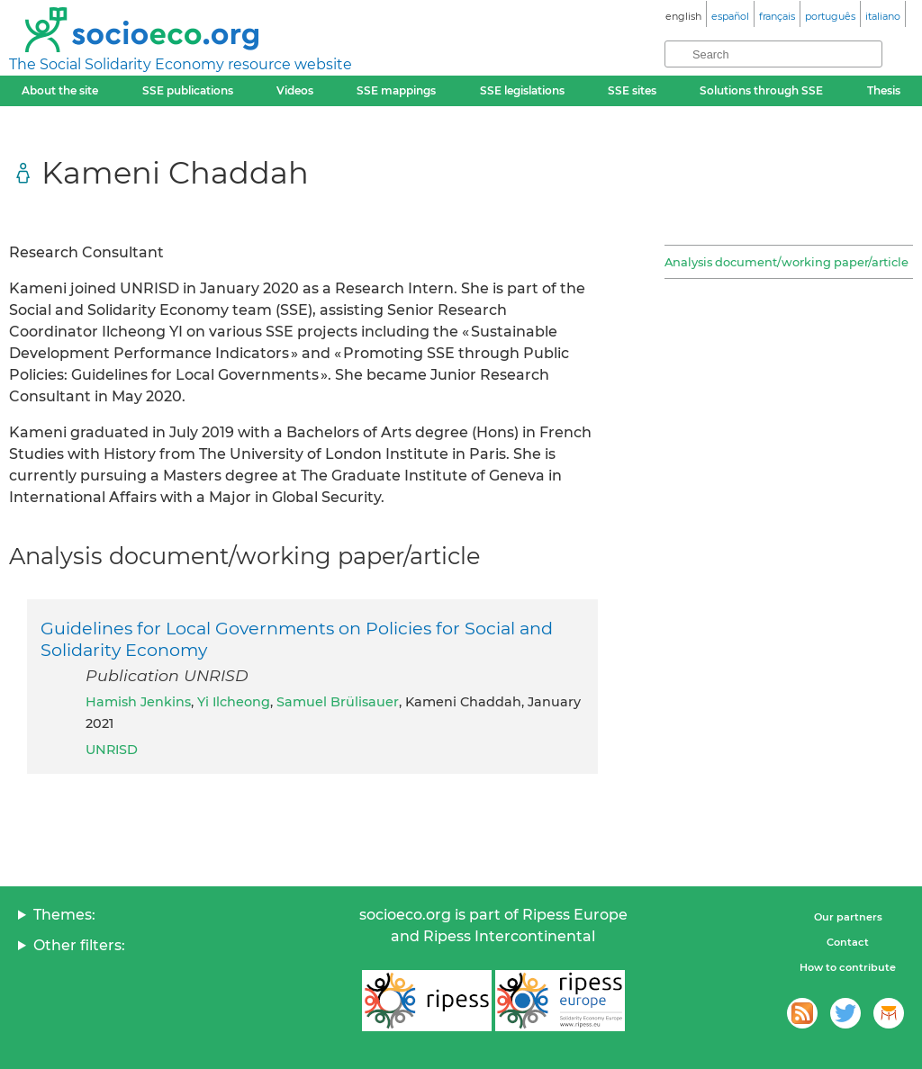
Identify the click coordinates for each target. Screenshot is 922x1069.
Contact (848, 942)
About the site (60, 90)
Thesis (883, 90)
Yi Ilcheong (233, 702)
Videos (294, 90)
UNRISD (112, 749)
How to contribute (848, 967)
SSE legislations (522, 90)
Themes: (64, 914)
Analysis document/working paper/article (786, 262)
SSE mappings (396, 90)
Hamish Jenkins (138, 702)
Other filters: (79, 945)
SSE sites (632, 90)
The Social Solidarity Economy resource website (180, 64)
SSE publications (187, 90)
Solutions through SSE (761, 90)
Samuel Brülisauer (337, 702)
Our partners (848, 917)
